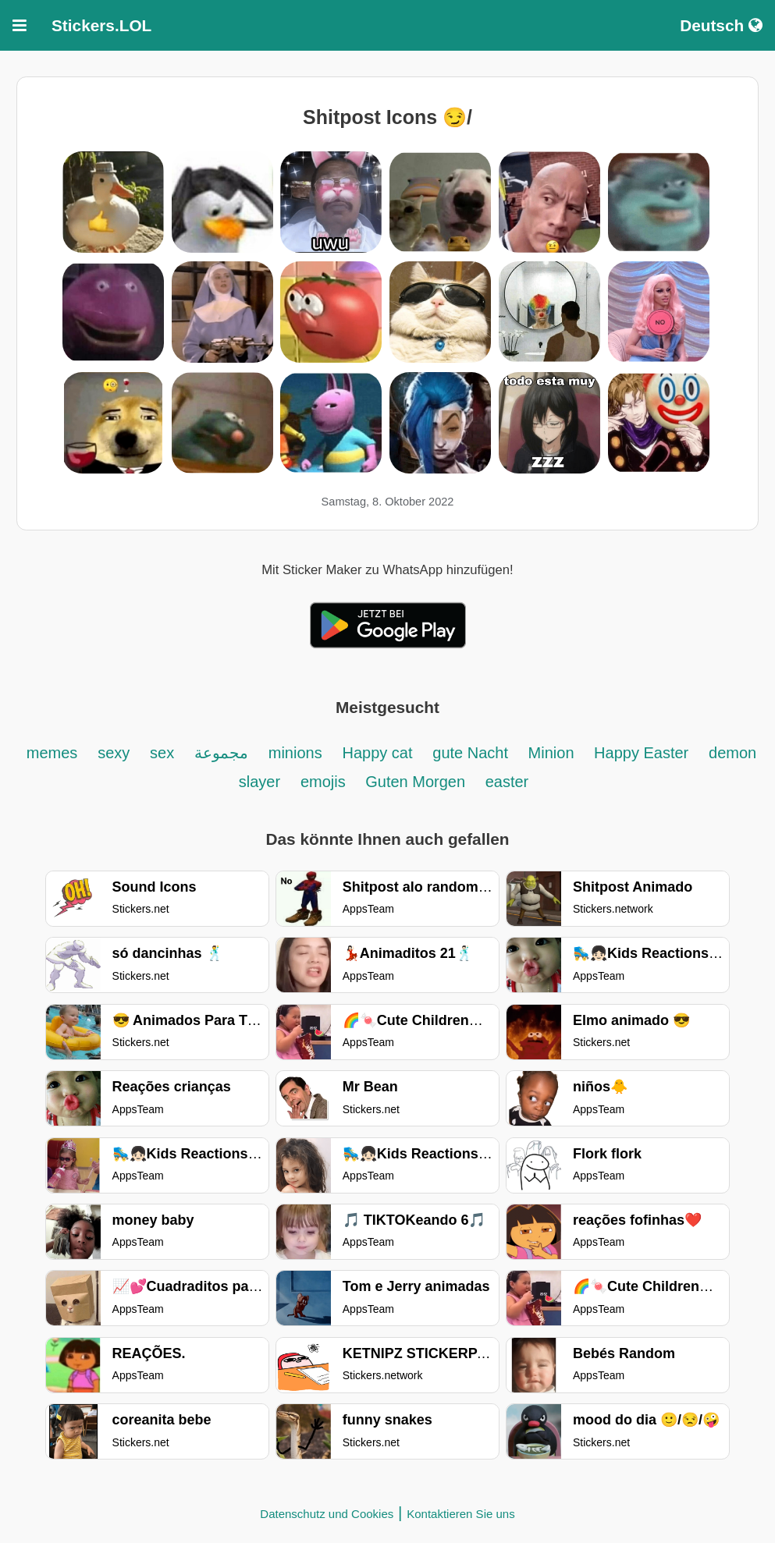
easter (507, 781)
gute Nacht (472, 752)
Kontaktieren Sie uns (460, 1513)
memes (52, 752)
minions (295, 752)
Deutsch (721, 25)
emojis (325, 781)
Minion (553, 752)
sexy (114, 752)
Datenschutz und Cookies (326, 1513)
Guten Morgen (417, 781)
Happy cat (377, 752)
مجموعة (221, 752)
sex (162, 752)
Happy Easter (641, 752)
